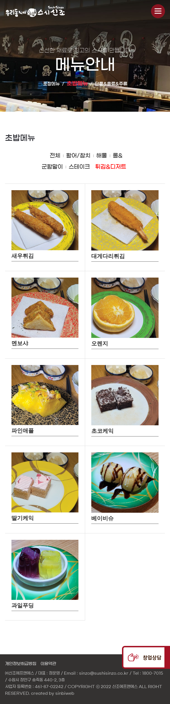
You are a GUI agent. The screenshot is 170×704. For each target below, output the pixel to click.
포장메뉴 (51, 84)
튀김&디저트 (110, 167)
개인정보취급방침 (20, 664)
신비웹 (38, 11)
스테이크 (79, 167)
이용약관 (48, 664)
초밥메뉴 (77, 83)
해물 (101, 155)
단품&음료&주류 (111, 84)
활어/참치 (78, 155)
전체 (55, 155)
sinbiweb (64, 693)
